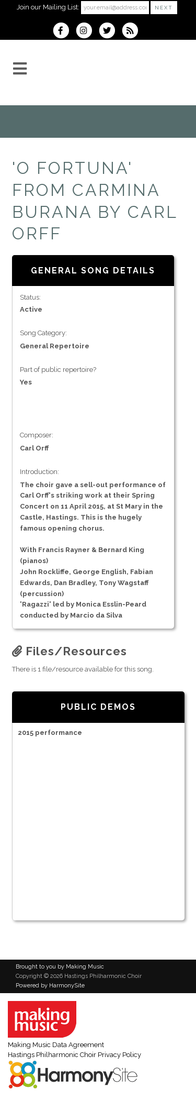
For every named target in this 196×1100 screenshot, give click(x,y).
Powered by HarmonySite (50, 985)
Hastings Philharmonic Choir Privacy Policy (74, 1055)
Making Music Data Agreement (56, 1045)
